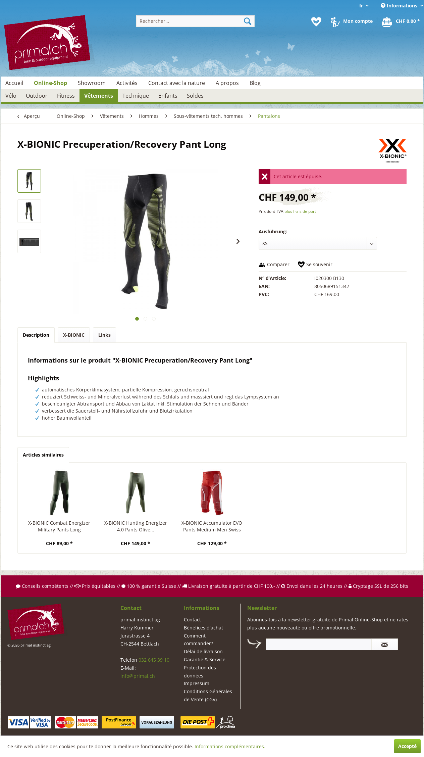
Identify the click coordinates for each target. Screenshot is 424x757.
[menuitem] (195, 21)
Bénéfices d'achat (203, 627)
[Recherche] (248, 21)
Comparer (278, 264)
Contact (192, 619)
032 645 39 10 (154, 660)
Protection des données (200, 671)
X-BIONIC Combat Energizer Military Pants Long (59, 526)
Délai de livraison (203, 651)
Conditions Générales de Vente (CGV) (208, 695)
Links (104, 335)
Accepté (407, 746)
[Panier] (401, 22)
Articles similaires (43, 455)
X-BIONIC (74, 335)
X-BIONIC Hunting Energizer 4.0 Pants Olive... (135, 526)
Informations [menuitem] (400, 5)
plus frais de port (300, 211)
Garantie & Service (204, 659)
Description (36, 335)
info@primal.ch (137, 676)
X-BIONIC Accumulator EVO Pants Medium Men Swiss (211, 526)
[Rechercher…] (195, 21)
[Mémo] (316, 22)
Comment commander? (198, 639)
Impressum (196, 683)
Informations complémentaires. (230, 746)
